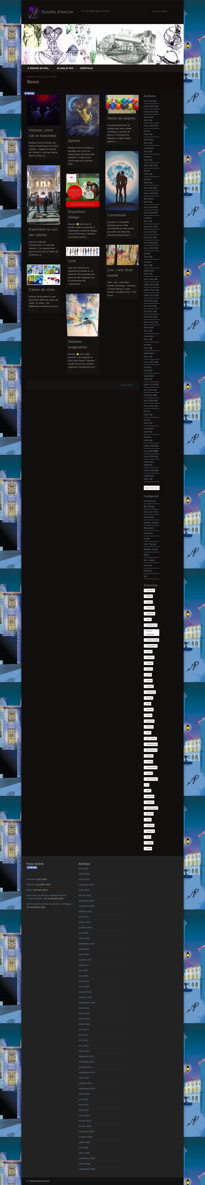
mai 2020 (148, 188)
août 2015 (149, 279)
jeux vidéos (151, 739)
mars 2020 (149, 193)
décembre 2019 (87, 944)
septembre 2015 (87, 1003)
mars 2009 (149, 456)
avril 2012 (149, 317)
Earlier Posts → (128, 385)
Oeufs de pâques (121, 118)
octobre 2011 (85, 1067)
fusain (148, 715)
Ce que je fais (65, 68)
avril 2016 (149, 243)
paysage (150, 796)
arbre (148, 619)
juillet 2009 (149, 446)
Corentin (30, 879)
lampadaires (151, 744)
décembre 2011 (87, 1056)
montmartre (151, 767)
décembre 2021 (87, 901)
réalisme (150, 825)
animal (149, 602)
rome (148, 820)
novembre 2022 (87, 885)
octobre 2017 (85, 960)
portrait (149, 814)
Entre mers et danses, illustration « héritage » (49, 904)
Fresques (148, 533)
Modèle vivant (151, 549)
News (146, 555)
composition (151, 646)
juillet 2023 (149, 106)
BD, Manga (149, 506)
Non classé (149, 560)
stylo (148, 837)
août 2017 (149, 227)
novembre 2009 (87, 1131)
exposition (150, 692)
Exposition (149, 528)
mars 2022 (149, 126)
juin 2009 (148, 451)
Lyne (72, 261)
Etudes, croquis (151, 522)
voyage (149, 843)
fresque (149, 709)
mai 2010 (148, 395)
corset (149, 652)
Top (145, 576)
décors (149, 669)
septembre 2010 (87, 1088)
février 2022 (85, 895)
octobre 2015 (85, 997)
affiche (149, 596)
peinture (149, 802)
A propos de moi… (39, 68)
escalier (149, 686)
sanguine (150, 831)
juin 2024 (148, 101)
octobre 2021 (85, 911)
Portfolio (86, 68)
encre (148, 675)
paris (148, 791)
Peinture (148, 565)
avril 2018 (149, 213)
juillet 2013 (149, 295)
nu (147, 785)
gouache (150, 721)
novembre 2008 (87, 1158)
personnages (151, 808)
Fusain (147, 539)
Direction (30, 884)
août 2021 (149, 165)
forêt (148, 704)
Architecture (150, 501)
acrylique (150, 590)
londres (149, 756)
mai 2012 (148, 311)
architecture (151, 625)
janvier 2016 (85, 992)
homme (149, 727)
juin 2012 (148, 306)
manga (149, 762)
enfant (149, 681)
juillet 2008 (149, 470)
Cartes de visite (42, 289)
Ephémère (149, 517)
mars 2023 (149, 112)
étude (148, 849)
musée (149, 773)
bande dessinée (150, 632)
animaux (150, 608)
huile (148, 733)
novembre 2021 (87, 906)
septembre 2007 (87, 1169)
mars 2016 (149, 248)
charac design (152, 640)
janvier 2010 (85, 1126)
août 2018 (149, 207)
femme (149, 698)
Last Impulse (150, 544)
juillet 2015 (149, 284)
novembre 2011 (87, 1062)
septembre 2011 (87, 1072)
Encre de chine (151, 512)
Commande (116, 215)
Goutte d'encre (57, 11)
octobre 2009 (85, 1137)
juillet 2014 (149, 290)
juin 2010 (148, 390)
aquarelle (150, 614)
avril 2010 (149, 400)
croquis (149, 663)
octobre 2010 (85, 1083)
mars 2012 (149, 322)
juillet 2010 (149, 384)
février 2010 (85, 1121)
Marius (29, 890)
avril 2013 (149, 301)
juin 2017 (148, 232)
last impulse (151, 750)
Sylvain (74, 141)
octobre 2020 (85, 927)
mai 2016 (148, 237)
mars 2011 (149, 362)
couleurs (150, 657)
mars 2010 (149, 406)
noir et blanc (151, 779)
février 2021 (85, 922)
